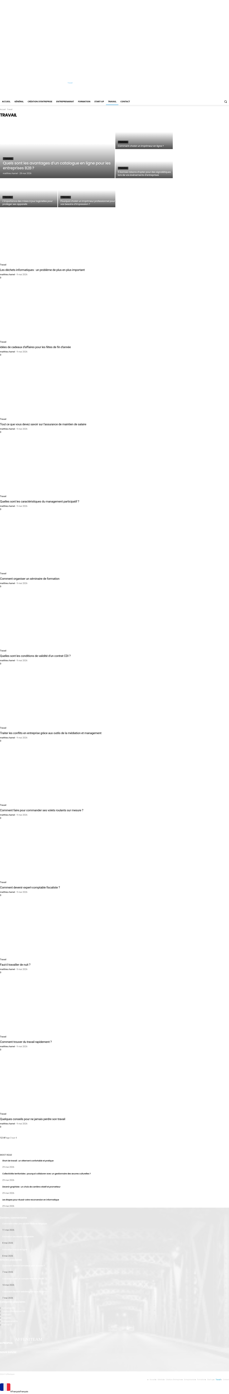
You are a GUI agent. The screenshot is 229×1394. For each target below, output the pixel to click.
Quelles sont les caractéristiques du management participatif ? (39, 501)
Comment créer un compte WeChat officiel (23, 1278)
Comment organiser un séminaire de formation (29, 578)
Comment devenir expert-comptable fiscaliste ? (30, 887)
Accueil (3, 109)
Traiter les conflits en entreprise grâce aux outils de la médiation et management (50, 733)
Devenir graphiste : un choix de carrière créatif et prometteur (31, 1186)
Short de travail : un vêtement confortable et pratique (28, 1160)
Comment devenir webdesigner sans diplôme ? (25, 1291)
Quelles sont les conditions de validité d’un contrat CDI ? (35, 656)
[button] (225, 101)
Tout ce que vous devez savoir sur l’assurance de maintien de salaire (43, 424)
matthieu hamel (7, 274)
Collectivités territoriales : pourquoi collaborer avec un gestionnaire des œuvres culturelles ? (46, 1173)
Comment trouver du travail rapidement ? (26, 1042)
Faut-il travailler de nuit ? (15, 964)
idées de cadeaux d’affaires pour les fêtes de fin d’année (35, 347)
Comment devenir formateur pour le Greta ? (23, 1265)
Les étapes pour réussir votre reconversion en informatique (30, 1199)
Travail (8, 158)
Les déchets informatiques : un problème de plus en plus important (42, 270)
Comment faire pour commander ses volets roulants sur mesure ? (41, 810)
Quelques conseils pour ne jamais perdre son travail (32, 1119)
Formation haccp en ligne (14, 1249)
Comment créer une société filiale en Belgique (24, 1223)
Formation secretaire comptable (18, 1236)
